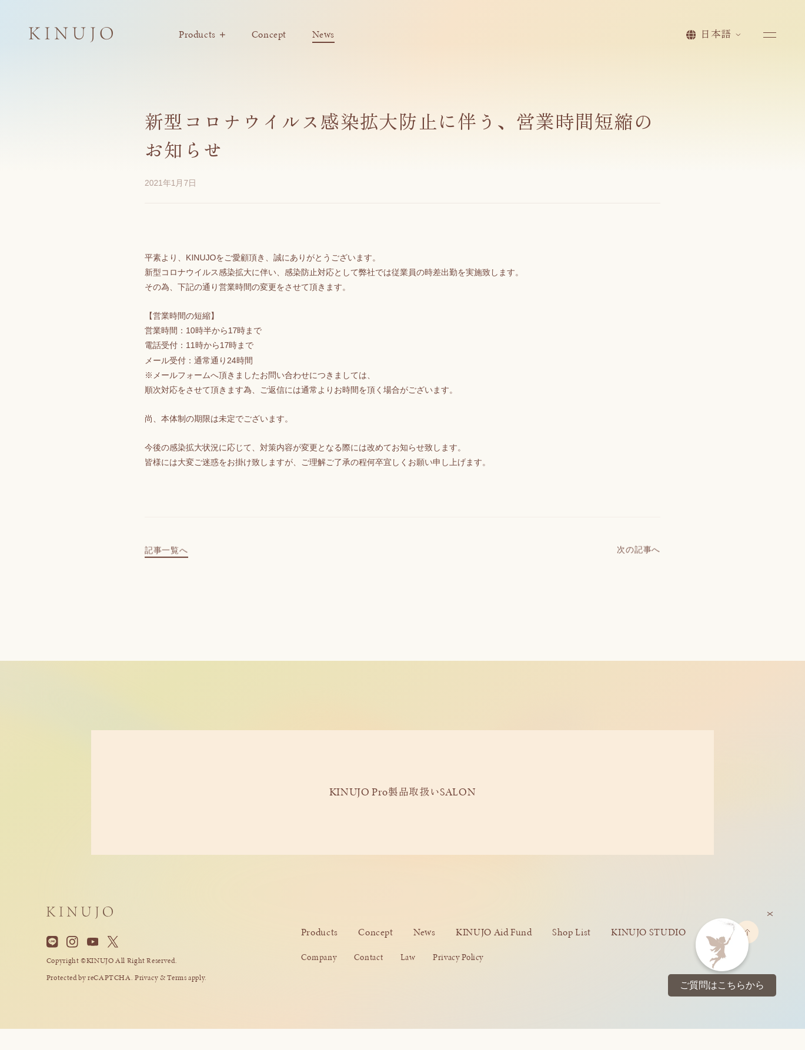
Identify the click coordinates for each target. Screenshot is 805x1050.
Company (318, 957)
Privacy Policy (458, 957)
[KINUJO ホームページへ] (71, 37)
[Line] (52, 942)
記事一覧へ (166, 556)
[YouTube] (93, 942)
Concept (269, 34)
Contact (368, 957)
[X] (113, 942)
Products (202, 34)
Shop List (571, 932)
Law (408, 957)
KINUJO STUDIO (648, 932)
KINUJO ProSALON (402, 792)
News (323, 34)
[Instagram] (72, 942)
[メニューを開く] (769, 35)
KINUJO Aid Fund (494, 932)
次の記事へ (638, 555)
